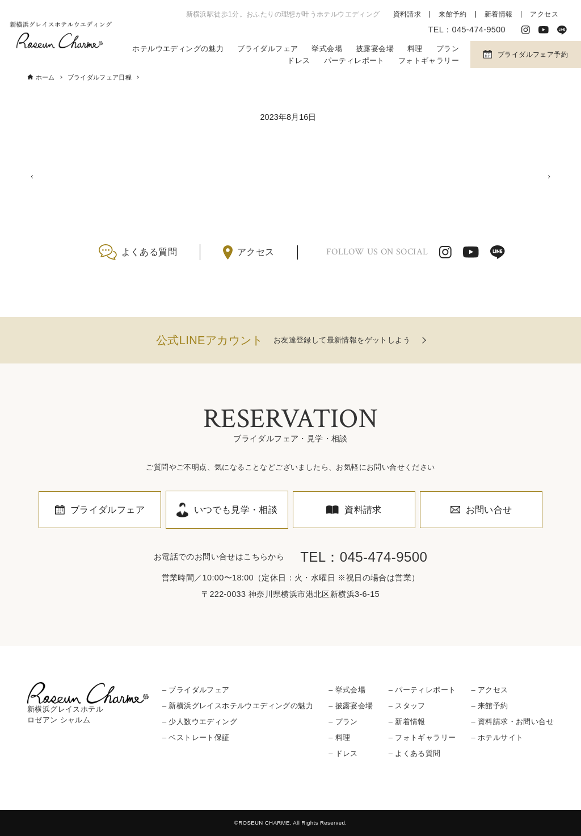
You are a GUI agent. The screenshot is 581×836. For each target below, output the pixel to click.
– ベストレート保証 (196, 737)
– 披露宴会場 (351, 705)
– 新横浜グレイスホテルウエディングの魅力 (237, 705)
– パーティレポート (422, 689)
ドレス (298, 60)
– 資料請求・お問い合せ (512, 721)
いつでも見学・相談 (236, 510)
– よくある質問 (415, 753)
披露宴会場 (375, 48)
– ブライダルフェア (196, 689)
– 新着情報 (407, 721)
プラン (447, 48)
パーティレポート (354, 60)
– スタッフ (407, 705)
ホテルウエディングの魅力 (178, 48)
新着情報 (499, 14)
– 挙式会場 (347, 689)
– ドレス (343, 753)
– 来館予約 (489, 705)
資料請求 (407, 14)
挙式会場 (326, 48)
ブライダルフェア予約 (533, 54)
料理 (415, 48)
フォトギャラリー (428, 60)
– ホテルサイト (497, 737)
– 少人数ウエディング (199, 721)
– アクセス (489, 689)
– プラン (343, 721)
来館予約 (453, 14)
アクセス (544, 14)
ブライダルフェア (267, 48)
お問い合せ (489, 510)
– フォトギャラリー (422, 737)
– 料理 (339, 737)
